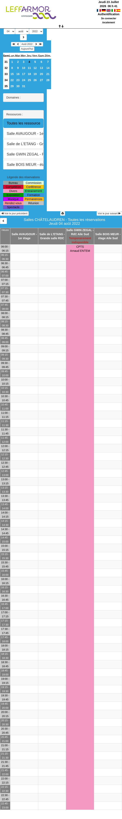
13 (41, 68)
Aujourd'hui (27, 48)
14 (48, 68)
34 (6, 80)
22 (12, 80)
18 (29, 74)
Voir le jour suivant (109, 213)
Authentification (109, 14)
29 (12, 86)
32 (6, 68)
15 (12, 74)
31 (6, 61)
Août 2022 (27, 44)
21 (48, 74)
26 (35, 80)
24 (23, 80)
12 (35, 68)
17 (23, 74)
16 (18, 74)
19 (35, 74)
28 (48, 80)
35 (6, 86)
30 (18, 86)
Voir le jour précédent (14, 213)
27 (41, 80)
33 (6, 74)
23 (18, 80)
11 (29, 68)
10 (23, 68)
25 (29, 80)
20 (41, 74)
